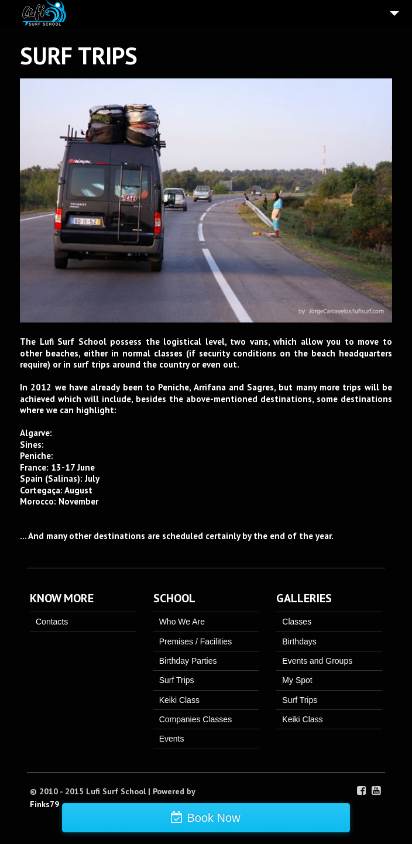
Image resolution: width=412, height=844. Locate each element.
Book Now (213, 817)
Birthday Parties (188, 660)
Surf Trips (176, 680)
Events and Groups (317, 660)
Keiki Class (179, 700)
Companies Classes (195, 719)
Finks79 (44, 804)
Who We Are (182, 621)
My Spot (297, 680)
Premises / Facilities (195, 641)
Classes (296, 621)
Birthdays (299, 641)
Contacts (52, 621)
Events (171, 738)
